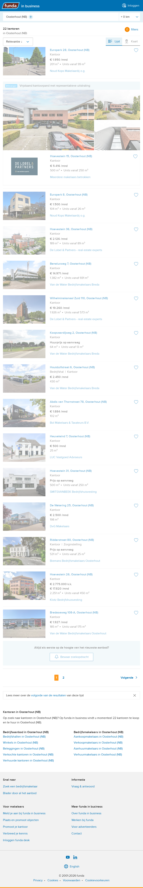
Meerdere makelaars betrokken (70, 177)
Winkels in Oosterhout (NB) (20, 742)
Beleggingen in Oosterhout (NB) (24, 748)
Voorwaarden (71, 880)
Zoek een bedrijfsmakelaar (20, 786)
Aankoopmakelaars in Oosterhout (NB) (98, 737)
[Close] (134, 695)
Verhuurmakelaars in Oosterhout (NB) (98, 754)
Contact (77, 833)
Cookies (52, 880)
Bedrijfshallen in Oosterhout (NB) (24, 737)
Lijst (114, 41)
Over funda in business (86, 813)
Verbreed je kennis (15, 833)
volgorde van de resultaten (48, 695)
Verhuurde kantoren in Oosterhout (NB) (28, 760)
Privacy (38, 880)
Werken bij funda (82, 820)
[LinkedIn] (75, 857)
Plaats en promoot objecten (21, 820)
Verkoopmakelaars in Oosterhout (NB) (98, 742)
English (71, 866)
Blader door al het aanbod (19, 793)
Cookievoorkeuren (97, 880)
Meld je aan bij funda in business (24, 813)
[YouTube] (68, 857)
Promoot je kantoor (15, 827)
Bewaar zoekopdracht (71, 656)
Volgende (130, 677)
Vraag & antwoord (83, 786)
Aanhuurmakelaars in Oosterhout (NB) (98, 748)
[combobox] (61, 17)
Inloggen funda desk (16, 840)
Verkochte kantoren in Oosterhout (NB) (28, 754)
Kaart (131, 41)
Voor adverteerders (84, 827)
